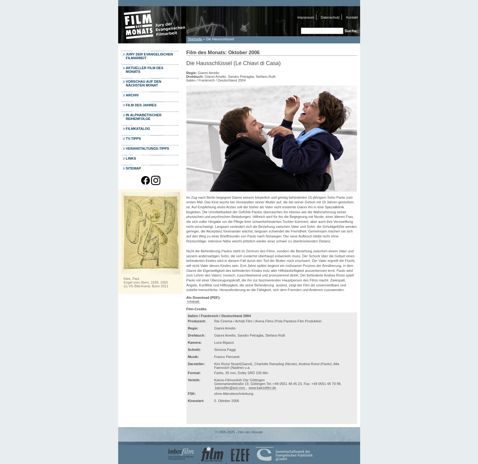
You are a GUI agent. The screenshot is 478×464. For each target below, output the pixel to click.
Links (131, 158)
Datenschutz (330, 17)
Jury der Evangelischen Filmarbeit (149, 56)
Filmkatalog (138, 128)
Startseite (195, 39)
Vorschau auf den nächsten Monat (144, 83)
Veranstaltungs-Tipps (147, 148)
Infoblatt (193, 301)
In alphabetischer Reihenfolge (144, 117)
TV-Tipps (133, 138)
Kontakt (352, 17)
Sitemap (133, 168)
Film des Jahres (141, 105)
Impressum (305, 17)
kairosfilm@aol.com (230, 388)
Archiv (132, 95)
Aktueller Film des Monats (144, 69)
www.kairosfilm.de (262, 388)
